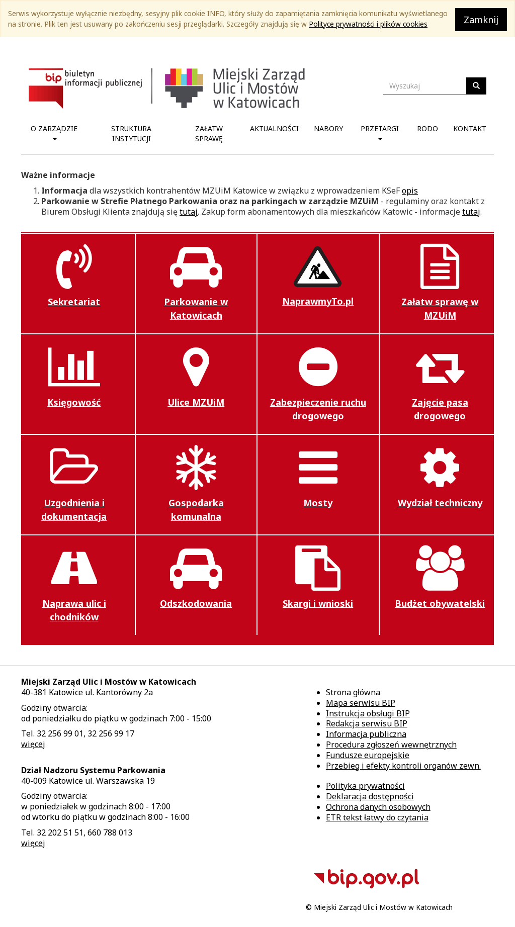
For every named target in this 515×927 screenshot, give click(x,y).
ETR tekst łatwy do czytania (377, 817)
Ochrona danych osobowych (378, 806)
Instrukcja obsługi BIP (368, 713)
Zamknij (481, 20)
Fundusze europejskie (367, 755)
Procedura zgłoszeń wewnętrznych (391, 744)
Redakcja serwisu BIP (366, 723)
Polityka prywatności (365, 785)
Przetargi (380, 132)
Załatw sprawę (209, 133)
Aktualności (274, 128)
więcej (33, 744)
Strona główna (353, 692)
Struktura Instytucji (131, 133)
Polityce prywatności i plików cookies (368, 24)
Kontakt (469, 128)
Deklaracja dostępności (370, 796)
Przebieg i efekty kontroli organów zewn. (403, 765)
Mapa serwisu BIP (360, 702)
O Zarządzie (54, 132)
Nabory (328, 128)
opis (410, 190)
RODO (427, 128)
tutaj (189, 211)
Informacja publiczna (366, 733)
